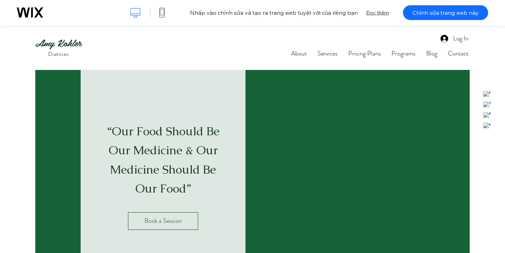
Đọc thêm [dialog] (377, 12)
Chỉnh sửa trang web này (445, 12)
